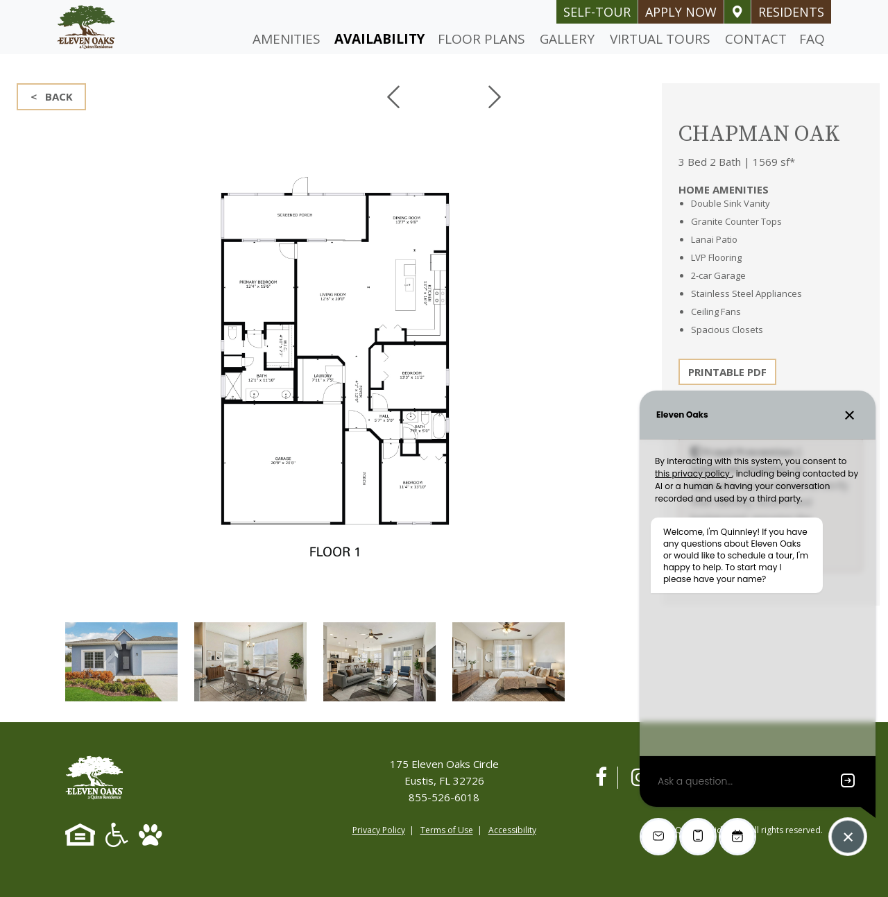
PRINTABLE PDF (727, 372)
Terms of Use (446, 830)
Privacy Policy (378, 830)
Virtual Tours (660, 39)
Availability (379, 39)
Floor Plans (481, 39)
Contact (756, 39)
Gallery (567, 39)
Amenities (287, 39)
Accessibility (512, 830)
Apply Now (681, 11)
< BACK (52, 96)
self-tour (597, 11)
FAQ (812, 39)
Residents (791, 11)
